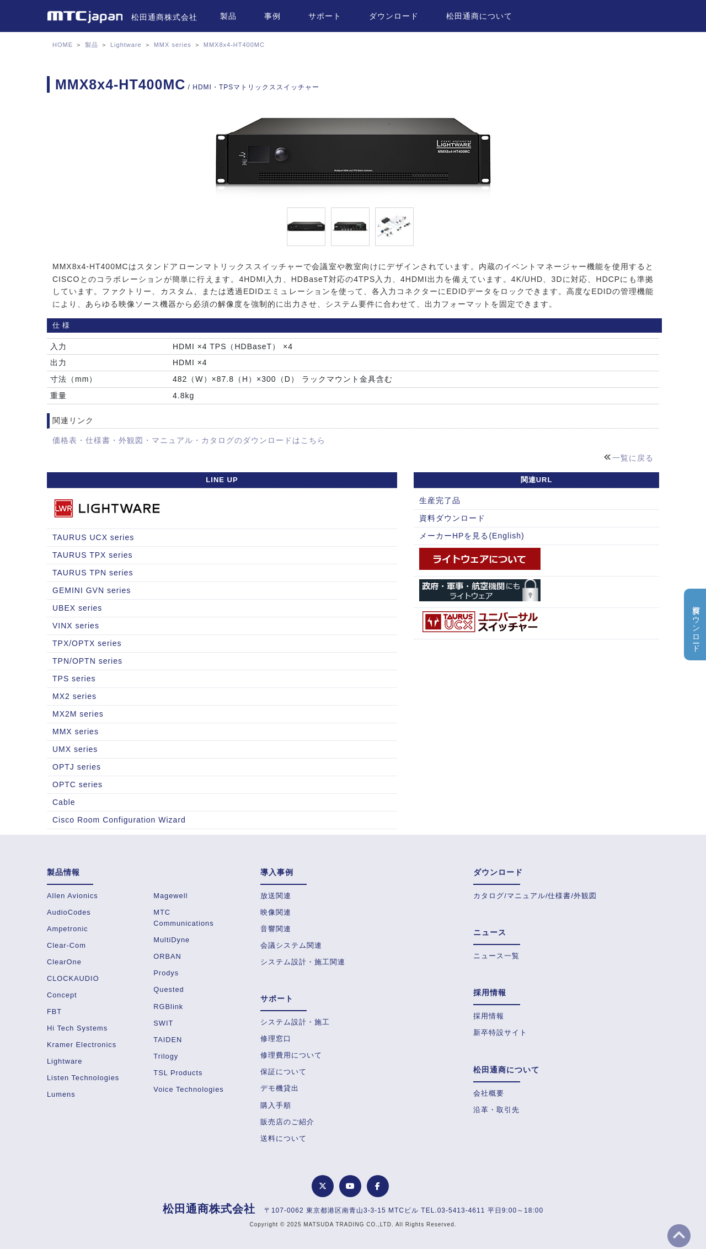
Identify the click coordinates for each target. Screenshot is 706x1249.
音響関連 (275, 929)
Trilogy (165, 1056)
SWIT (163, 1023)
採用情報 (488, 1016)
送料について (283, 1138)
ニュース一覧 (496, 956)
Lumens (61, 1094)
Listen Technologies (83, 1078)
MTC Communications (183, 917)
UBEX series (77, 608)
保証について (283, 1071)
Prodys (166, 973)
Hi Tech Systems (77, 1028)
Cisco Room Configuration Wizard (119, 819)
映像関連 (275, 912)
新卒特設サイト (500, 1032)
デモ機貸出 (279, 1088)
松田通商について (479, 16)
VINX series (75, 625)
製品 (228, 16)
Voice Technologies (188, 1089)
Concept (62, 995)
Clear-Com (66, 945)
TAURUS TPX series (92, 555)
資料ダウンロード (452, 518)
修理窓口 (275, 1038)
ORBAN (167, 956)
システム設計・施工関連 (302, 962)
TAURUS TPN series (92, 572)
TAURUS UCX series (93, 537)
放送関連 (275, 896)
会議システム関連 (291, 945)
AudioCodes (69, 912)
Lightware (126, 44)
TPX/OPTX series (86, 643)
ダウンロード (394, 16)
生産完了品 (440, 500)
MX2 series (74, 696)
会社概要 (488, 1093)
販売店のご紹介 (287, 1122)
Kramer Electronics (81, 1044)
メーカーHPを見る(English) (472, 535)
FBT (54, 1011)
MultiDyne (171, 940)
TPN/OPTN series (87, 660)
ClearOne (64, 962)
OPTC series (77, 784)
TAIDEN (167, 1040)
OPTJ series (76, 766)
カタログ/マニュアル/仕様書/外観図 (535, 896)
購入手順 (275, 1105)
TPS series (73, 678)
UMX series (75, 749)
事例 (272, 16)
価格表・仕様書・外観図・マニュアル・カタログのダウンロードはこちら (188, 440)
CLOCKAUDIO (73, 978)
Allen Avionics (72, 896)
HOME (62, 44)
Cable (64, 802)
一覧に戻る (633, 457)
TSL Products (177, 1073)
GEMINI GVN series (91, 590)
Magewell (170, 896)
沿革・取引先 (496, 1110)
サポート (324, 16)
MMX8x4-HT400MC (234, 44)
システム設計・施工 (295, 1022)
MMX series (172, 44)
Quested (168, 989)
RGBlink (168, 1006)
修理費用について (291, 1055)
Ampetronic (67, 929)
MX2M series (78, 713)
